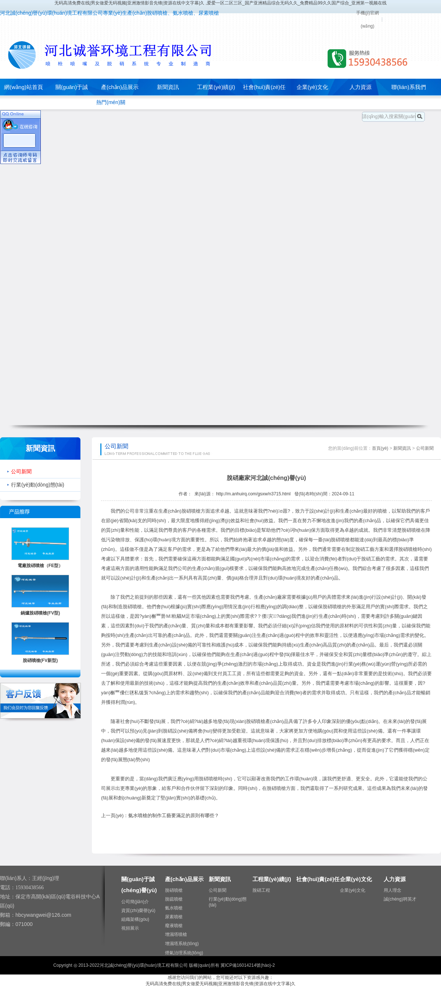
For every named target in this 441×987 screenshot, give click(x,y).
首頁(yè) (380, 448)
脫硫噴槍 (174, 899)
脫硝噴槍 (174, 890)
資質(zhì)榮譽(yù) (138, 910)
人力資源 (360, 87)
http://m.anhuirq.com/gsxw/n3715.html (253, 493)
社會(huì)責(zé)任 (264, 87)
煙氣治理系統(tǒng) (184, 952)
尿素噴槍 (174, 916)
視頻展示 (130, 928)
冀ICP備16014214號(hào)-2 (247, 965)
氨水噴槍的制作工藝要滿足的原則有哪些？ (173, 815)
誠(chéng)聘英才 (400, 899)
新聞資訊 (168, 87)
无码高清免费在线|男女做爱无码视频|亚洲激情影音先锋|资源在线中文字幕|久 (220, 983)
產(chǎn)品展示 (120, 87)
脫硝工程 (261, 890)
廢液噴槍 (174, 925)
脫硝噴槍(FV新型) (40, 660)
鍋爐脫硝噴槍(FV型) (40, 613)
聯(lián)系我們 (408, 87)
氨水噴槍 (174, 908)
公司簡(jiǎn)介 (135, 901)
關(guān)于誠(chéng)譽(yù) (72, 95)
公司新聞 (21, 471)
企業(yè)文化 (312, 87)
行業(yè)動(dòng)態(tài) (37, 485)
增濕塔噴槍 (176, 934)
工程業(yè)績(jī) (216, 87)
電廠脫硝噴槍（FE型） (40, 565)
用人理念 (392, 890)
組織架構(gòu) (135, 919)
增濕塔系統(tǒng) (182, 943)
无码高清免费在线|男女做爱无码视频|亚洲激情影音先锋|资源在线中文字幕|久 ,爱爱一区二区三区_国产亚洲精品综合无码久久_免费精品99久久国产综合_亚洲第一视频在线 (220, 3)
